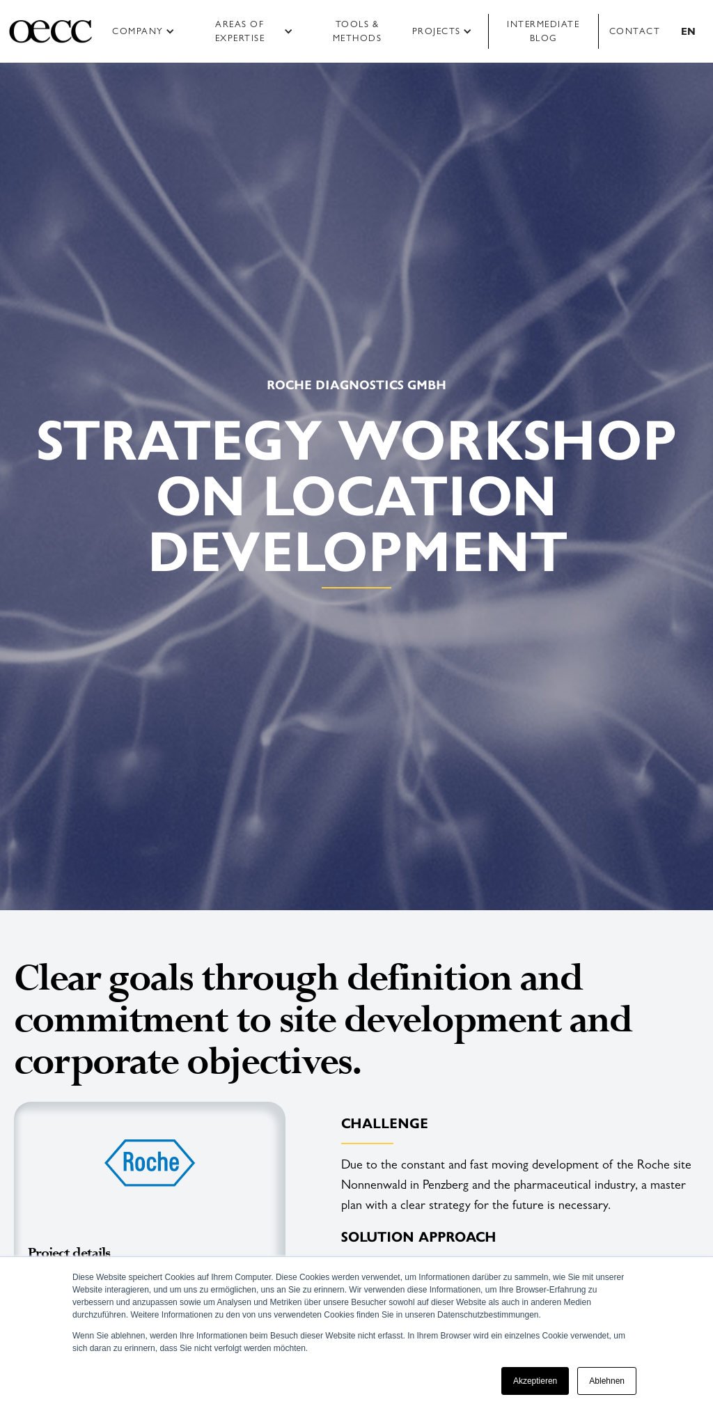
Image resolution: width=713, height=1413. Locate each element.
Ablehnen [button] (607, 1381)
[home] (50, 31)
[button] (148, 31)
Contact (635, 31)
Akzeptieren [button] (535, 1381)
